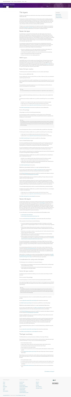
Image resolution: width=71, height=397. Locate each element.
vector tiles (31, 27)
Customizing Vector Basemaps (27, 214)
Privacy (17, 395)
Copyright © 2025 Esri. (6, 395)
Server (4, 385)
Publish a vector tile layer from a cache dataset (29, 331)
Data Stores (19, 1)
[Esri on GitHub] (56, 383)
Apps (25, 1)
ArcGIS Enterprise (6, 1)
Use (7, 6)
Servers (15, 1)
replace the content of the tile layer (35, 135)
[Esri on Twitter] (53, 383)
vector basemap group (31, 248)
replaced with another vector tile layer (30, 351)
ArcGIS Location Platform (23, 386)
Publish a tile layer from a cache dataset (28, 196)
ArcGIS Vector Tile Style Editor (30, 218)
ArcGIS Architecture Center (23, 392)
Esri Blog (37, 385)
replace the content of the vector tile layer (29, 300)
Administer (11, 6)
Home (5, 6)
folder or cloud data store (39, 169)
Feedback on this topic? (50, 371)
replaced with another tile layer (29, 365)
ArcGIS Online (21, 382)
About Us (37, 382)
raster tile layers (42, 202)
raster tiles (26, 27)
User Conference (38, 386)
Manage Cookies (20, 395)
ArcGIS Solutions (22, 389)
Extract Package (25, 173)
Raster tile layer (58, 14)
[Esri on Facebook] (54, 383)
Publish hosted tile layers (25, 107)
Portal (12, 1)
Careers (37, 383)
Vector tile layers (58, 15)
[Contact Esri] (57, 383)
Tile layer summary (59, 17)
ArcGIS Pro (21, 383)
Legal (24, 395)
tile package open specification (32, 174)
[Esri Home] (54, 380)
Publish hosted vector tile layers (26, 302)
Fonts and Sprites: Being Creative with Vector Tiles (30, 216)
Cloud (23, 1)
